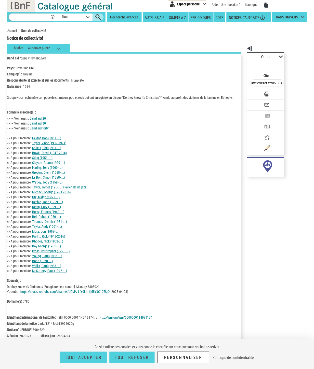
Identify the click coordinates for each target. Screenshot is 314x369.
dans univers (287, 18)
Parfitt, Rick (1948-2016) (48, 241)
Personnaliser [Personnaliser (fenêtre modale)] (183, 357)
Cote (219, 17)
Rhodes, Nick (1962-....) (47, 246)
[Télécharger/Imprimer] (254, 83)
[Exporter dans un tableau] (256, 102)
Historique (251, 4)
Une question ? (230, 4)
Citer (245, 64)
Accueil (12, 30)
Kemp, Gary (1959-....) (46, 211)
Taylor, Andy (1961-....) (47, 231)
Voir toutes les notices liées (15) (261, 179)
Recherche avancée (124, 16)
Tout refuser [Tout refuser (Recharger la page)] (132, 357)
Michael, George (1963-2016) (51, 197)
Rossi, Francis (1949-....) (48, 216)
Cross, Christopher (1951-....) (51, 256)
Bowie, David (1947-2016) (49, 157)
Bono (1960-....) (42, 265)
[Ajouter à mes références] (256, 122)
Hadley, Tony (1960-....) (47, 172)
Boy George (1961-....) (46, 251)
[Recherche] (29, 17)
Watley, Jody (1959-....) (47, 187)
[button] (52, 17)
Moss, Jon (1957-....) (45, 236)
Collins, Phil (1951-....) (46, 152)
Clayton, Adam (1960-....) (48, 167)
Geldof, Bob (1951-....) (46, 143)
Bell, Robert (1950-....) (46, 221)
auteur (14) (249, 164)
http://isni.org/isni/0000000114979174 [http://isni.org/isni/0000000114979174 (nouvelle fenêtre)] (126, 322)
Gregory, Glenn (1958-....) (48, 177)
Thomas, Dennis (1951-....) (49, 226)
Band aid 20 (38, 123)
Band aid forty (39, 133)
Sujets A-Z (177, 17)
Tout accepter (83, 357)
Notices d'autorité (243, 17)
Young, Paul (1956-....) (47, 260)
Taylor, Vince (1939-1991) (49, 147)
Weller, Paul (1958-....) (46, 270)
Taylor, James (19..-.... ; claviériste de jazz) (59, 192)
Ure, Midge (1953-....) (46, 201)
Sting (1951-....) (42, 162)
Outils (241, 56)
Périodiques (201, 17)
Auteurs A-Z (154, 17)
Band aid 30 (38, 128)
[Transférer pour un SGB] (255, 112)
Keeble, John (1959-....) (47, 206)
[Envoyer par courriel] (253, 93)
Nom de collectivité (33, 30)
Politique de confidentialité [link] (233, 357)
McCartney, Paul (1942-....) (49, 275)
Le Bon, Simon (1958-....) (48, 182)
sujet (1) (247, 169)
